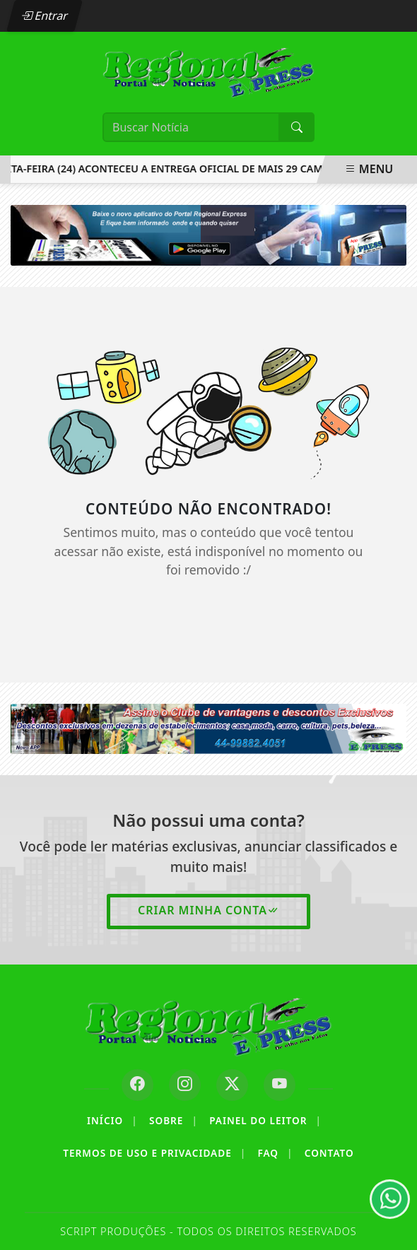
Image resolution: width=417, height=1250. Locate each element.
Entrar (44, 15)
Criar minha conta (208, 910)
